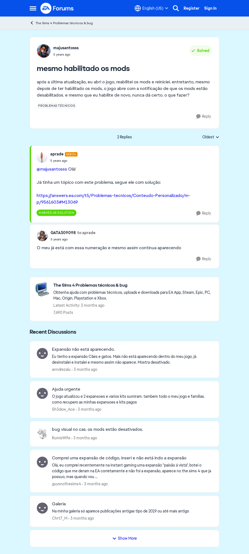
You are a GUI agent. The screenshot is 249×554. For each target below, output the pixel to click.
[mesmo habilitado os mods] (64, 160)
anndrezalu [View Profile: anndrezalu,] (61, 369)
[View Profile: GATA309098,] (42, 235)
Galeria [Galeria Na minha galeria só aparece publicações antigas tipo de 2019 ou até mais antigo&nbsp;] (59, 504)
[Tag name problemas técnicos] (56, 106)
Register (192, 8)
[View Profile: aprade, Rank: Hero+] (42, 157)
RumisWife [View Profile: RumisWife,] (61, 437)
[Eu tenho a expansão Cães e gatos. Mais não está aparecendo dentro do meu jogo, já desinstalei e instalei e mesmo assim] (132, 359)
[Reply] (203, 116)
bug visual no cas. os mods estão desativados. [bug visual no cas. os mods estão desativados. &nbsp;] (97, 429)
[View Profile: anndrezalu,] (42, 353)
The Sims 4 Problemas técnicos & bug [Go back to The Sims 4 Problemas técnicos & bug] (61, 23)
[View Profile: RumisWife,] (42, 433)
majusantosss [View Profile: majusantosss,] (66, 47)
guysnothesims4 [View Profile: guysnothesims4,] (66, 483)
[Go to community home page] (57, 8)
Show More (124, 538)
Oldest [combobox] (210, 137)
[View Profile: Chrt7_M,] (42, 508)
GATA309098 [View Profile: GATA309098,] (63, 232)
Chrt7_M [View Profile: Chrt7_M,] (59, 518)
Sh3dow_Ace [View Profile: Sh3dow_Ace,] (63, 409)
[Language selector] (151, 8)
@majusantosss (52, 169)
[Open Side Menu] (33, 8)
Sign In (210, 8)
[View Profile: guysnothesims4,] (42, 462)
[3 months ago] (84, 369)
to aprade (86, 232)
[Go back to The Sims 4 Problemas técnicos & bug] (133, 285)
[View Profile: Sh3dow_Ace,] (42, 393)
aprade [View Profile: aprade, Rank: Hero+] (56, 154)
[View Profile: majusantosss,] (44, 51)
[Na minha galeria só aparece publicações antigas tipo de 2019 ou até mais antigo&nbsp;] (132, 511)
